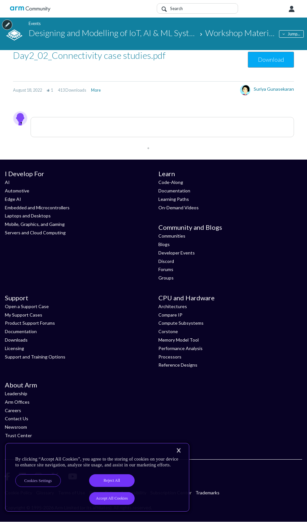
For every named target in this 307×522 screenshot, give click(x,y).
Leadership (16, 393)
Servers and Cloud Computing (35, 232)
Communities (171, 236)
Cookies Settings (38, 480)
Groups (166, 278)
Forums (165, 269)
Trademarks (207, 492)
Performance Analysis (180, 348)
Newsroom (16, 427)
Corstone (168, 331)
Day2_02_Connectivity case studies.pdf (89, 55)
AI (7, 182)
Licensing (14, 348)
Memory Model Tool (178, 340)
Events (35, 23)
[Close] (178, 450)
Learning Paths (173, 199)
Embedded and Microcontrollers (37, 207)
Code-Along (170, 182)
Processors (169, 356)
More (96, 90)
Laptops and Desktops (28, 215)
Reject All (112, 480)
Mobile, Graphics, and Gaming (35, 224)
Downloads (16, 340)
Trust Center (18, 435)
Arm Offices (17, 402)
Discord (166, 261)
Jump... (294, 34)
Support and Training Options (35, 356)
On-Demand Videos (178, 207)
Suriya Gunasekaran (274, 89)
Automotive (17, 190)
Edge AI (13, 199)
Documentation (174, 190)
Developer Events (176, 252)
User (291, 9)
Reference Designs (177, 365)
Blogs (164, 244)
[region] (97, 477)
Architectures (172, 306)
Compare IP (170, 315)
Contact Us (16, 418)
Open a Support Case (27, 306)
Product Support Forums (30, 323)
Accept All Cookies (112, 498)
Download (271, 59)
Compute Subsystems (181, 323)
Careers (13, 410)
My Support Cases (23, 315)
